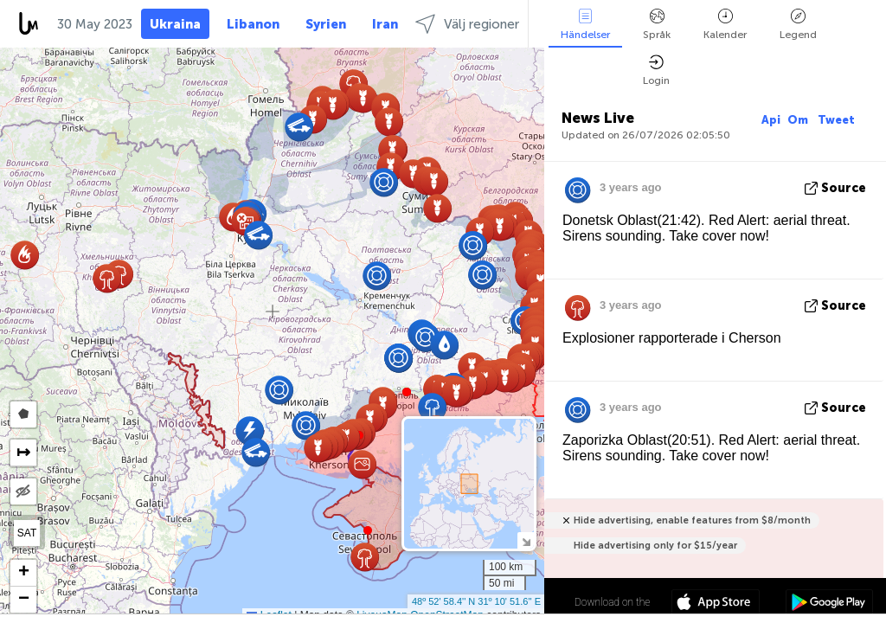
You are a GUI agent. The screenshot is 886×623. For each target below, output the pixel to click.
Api (770, 119)
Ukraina (175, 24)
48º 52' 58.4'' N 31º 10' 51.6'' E (476, 601)
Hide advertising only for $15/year (655, 545)
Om (799, 119)
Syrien (325, 24)
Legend (798, 25)
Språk (657, 25)
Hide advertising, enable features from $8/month (692, 520)
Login (656, 71)
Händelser (585, 25)
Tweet (836, 119)
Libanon (253, 24)
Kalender (725, 25)
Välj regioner (467, 24)
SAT (26, 533)
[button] (406, 392)
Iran (385, 24)
